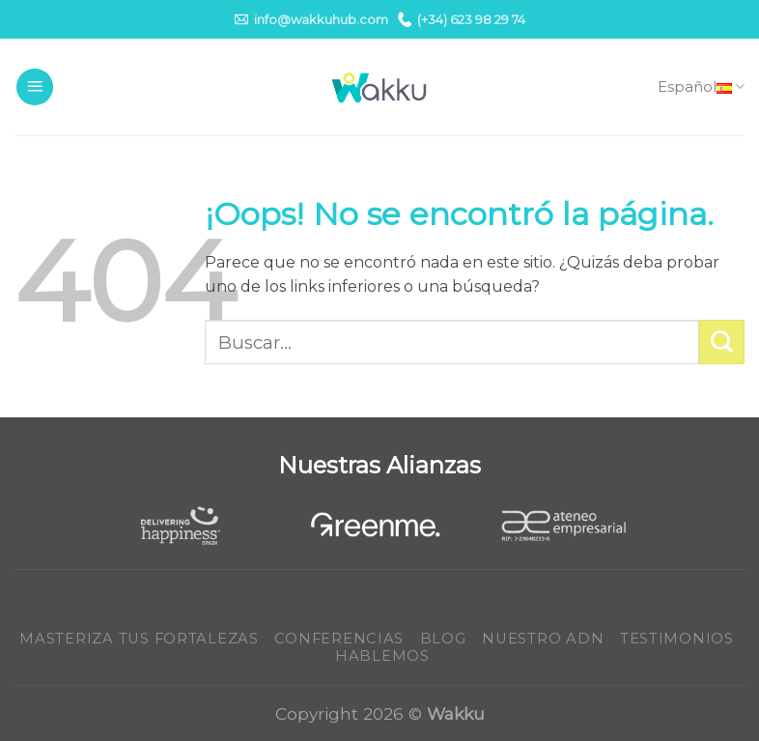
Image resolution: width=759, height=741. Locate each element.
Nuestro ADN (543, 638)
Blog (443, 638)
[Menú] (34, 87)
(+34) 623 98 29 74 (461, 19)
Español (701, 87)
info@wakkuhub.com (311, 19)
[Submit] (722, 342)
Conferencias (339, 638)
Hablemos (382, 656)
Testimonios (677, 638)
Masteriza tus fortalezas (139, 638)
